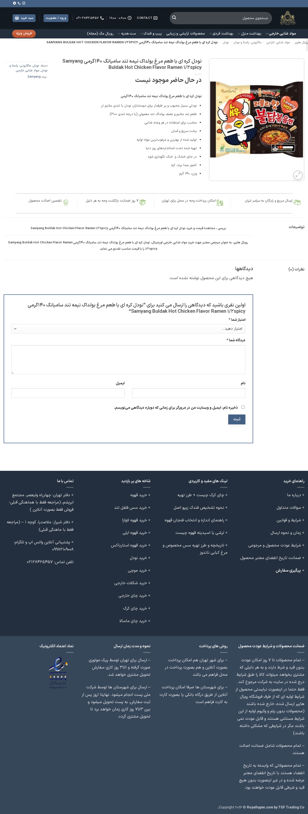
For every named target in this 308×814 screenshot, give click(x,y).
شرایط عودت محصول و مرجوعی (274, 545)
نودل (226, 42)
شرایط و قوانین (289, 520)
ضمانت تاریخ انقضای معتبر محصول (270, 558)
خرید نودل (138, 558)
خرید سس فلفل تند (130, 508)
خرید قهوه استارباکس (129, 545)
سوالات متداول (289, 508)
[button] (24, 18)
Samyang (34, 76)
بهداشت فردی (221, 33)
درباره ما (294, 495)
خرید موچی (137, 570)
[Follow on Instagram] (23, 3)
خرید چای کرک (135, 608)
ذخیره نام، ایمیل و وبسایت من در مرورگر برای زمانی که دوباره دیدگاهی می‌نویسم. (176, 408)
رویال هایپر (301, 42)
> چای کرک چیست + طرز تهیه (202, 495)
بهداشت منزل (249, 33)
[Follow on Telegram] (14, 3)
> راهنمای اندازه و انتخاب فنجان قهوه (196, 520)
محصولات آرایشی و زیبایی (185, 33)
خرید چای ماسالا (133, 621)
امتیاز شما (237, 319)
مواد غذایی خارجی (281, 33)
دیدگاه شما (236, 340)
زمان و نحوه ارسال (286, 533)
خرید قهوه (138, 495)
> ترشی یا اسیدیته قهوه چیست (201, 533)
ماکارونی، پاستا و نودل (247, 42)
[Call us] (19, 3)
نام (243, 383)
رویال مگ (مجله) (100, 33)
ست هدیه (127, 33)
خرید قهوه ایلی (135, 533)
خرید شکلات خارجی (130, 583)
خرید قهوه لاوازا (134, 520)
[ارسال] (174, 18)
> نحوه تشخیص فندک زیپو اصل (200, 508)
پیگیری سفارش (288, 570)
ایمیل (120, 383)
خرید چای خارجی (132, 596)
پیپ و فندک (151, 33)
